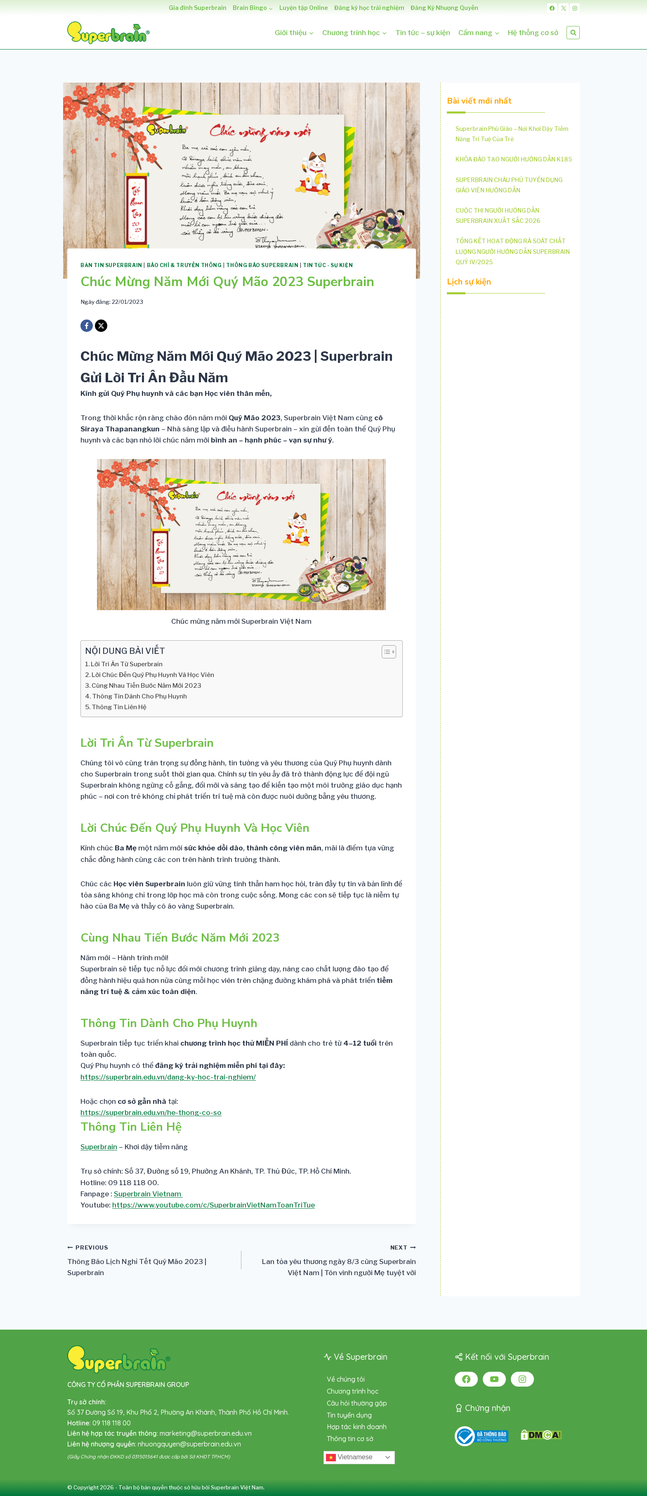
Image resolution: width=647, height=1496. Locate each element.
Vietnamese (349, 1458)
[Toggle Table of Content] (384, 652)
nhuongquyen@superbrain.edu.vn (189, 1444)
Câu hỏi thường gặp (357, 1403)
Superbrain (98, 1147)
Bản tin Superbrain (111, 265)
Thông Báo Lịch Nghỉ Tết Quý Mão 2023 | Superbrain (150, 1259)
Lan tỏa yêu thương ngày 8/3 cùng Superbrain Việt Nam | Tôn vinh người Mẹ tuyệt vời (332, 1259)
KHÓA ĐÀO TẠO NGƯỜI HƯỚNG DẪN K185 (514, 159)
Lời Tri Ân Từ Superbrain (127, 664)
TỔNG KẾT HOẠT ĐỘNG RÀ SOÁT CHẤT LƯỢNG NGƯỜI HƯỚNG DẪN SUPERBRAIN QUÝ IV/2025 (513, 251)
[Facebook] (552, 8)
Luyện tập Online (303, 7)
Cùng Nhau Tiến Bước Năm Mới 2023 (146, 685)
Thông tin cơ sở (350, 1438)
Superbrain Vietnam (148, 1194)
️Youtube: (197, 1205)
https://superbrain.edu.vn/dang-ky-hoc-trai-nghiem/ (168, 1077)
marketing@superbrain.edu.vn (206, 1433)
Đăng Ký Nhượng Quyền (444, 7)
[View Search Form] (573, 32)
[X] (564, 8)
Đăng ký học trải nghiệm (369, 7)
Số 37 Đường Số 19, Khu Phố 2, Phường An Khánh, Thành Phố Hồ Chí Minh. (178, 1412)
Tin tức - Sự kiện (328, 265)
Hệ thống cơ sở (533, 32)
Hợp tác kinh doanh (357, 1427)
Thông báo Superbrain (262, 265)
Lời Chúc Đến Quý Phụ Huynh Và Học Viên (153, 675)
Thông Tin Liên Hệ (119, 707)
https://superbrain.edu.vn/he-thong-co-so (151, 1112)
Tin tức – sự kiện (422, 32)
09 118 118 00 (111, 1423)
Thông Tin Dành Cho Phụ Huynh (139, 696)
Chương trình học (352, 1391)
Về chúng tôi (346, 1379)
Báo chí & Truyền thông (184, 265)
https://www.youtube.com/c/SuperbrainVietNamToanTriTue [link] (213, 1205)
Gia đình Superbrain (198, 7)
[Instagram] (575, 8)
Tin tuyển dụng (349, 1415)
